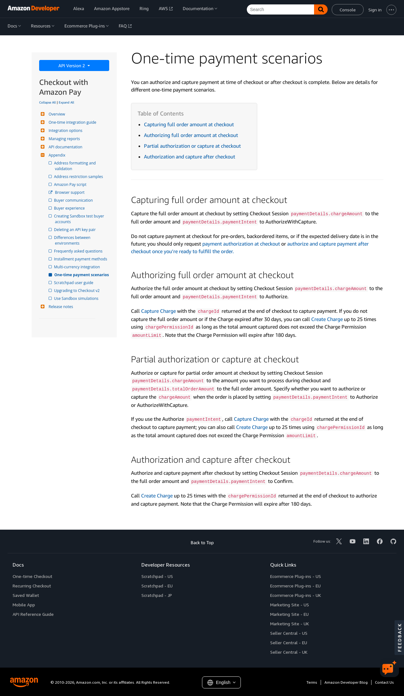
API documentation (64, 147)
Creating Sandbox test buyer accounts (80, 218)
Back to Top (202, 542)
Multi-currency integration (77, 267)
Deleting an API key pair (75, 229)
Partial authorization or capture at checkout (192, 146)
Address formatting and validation (76, 165)
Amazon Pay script (70, 184)
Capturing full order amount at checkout (189, 124)
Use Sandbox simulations (76, 298)
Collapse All (47, 102)
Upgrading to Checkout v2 (77, 290)
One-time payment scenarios (82, 274)
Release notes (60, 306)
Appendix (56, 155)
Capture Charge (158, 311)
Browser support (70, 192)
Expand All (66, 102)
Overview (56, 114)
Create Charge (327, 319)
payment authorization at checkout (241, 244)
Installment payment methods (81, 259)
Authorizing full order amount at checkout (191, 135)
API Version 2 (72, 65)
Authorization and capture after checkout (189, 156)
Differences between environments (73, 240)
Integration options (64, 130)
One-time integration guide (71, 122)
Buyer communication (74, 200)
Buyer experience (70, 208)
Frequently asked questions (79, 251)
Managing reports (63, 138)
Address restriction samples (79, 176)
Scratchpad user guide (74, 282)
